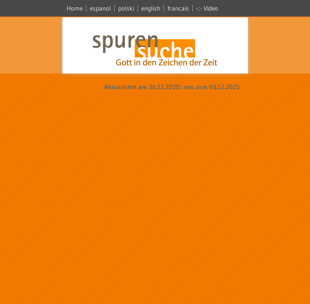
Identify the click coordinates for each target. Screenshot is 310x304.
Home (75, 8)
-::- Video (207, 8)
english (150, 8)
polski (126, 8)
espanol (100, 8)
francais (178, 8)
